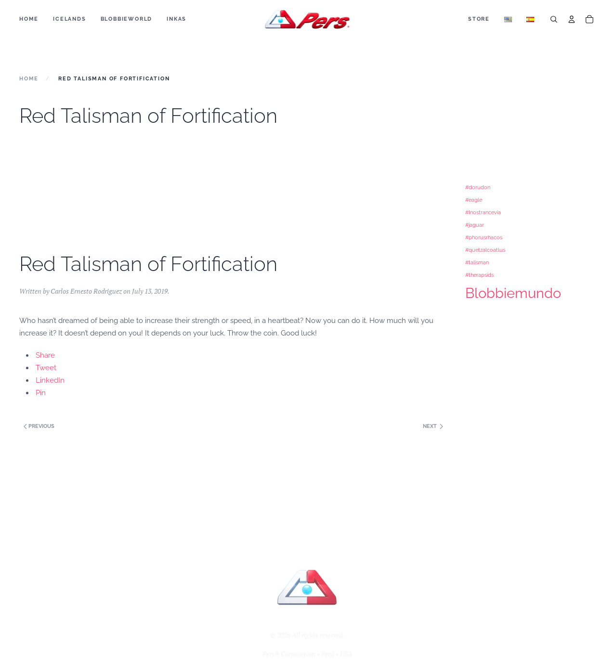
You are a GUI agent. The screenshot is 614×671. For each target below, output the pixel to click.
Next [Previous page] (433, 426)
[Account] (571, 19)
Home (29, 19)
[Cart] (589, 19)
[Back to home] (307, 19)
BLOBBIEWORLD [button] (127, 19)
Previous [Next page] (38, 426)
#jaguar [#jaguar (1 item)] (474, 225)
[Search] (554, 19)
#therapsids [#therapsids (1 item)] (479, 275)
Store (479, 19)
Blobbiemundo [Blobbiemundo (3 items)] (513, 292)
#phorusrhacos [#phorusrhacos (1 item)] (483, 237)
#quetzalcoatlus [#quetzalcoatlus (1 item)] (485, 250)
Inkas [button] (176, 19)
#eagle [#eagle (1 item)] (473, 200)
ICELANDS (69, 19)
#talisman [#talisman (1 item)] (477, 262)
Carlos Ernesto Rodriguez (86, 291)
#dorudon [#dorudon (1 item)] (477, 187)
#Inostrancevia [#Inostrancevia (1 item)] (483, 212)
